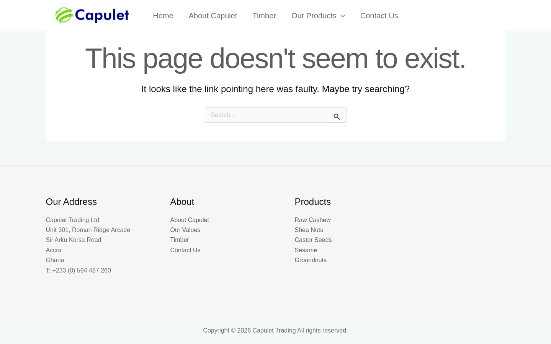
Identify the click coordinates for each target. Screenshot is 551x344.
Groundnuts (311, 260)
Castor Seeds (313, 240)
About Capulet (189, 220)
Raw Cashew (313, 220)
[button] (341, 15)
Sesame (306, 250)
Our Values (185, 230)
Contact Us (185, 250)
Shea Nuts (309, 230)
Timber (179, 240)
